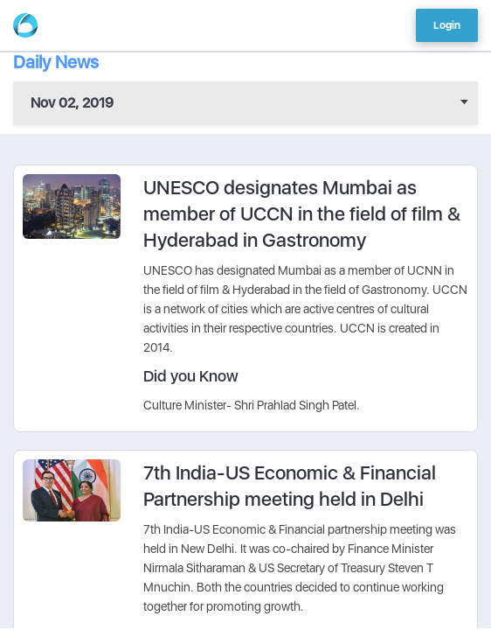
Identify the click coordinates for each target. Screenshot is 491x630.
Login (446, 25)
